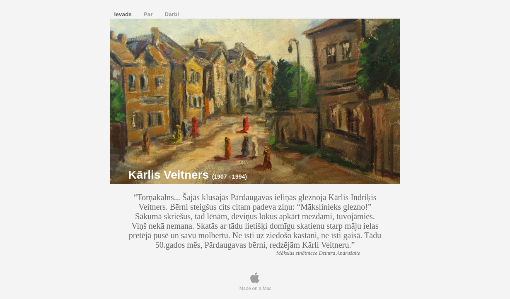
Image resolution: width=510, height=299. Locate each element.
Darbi (171, 14)
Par (149, 14)
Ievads (123, 14)
